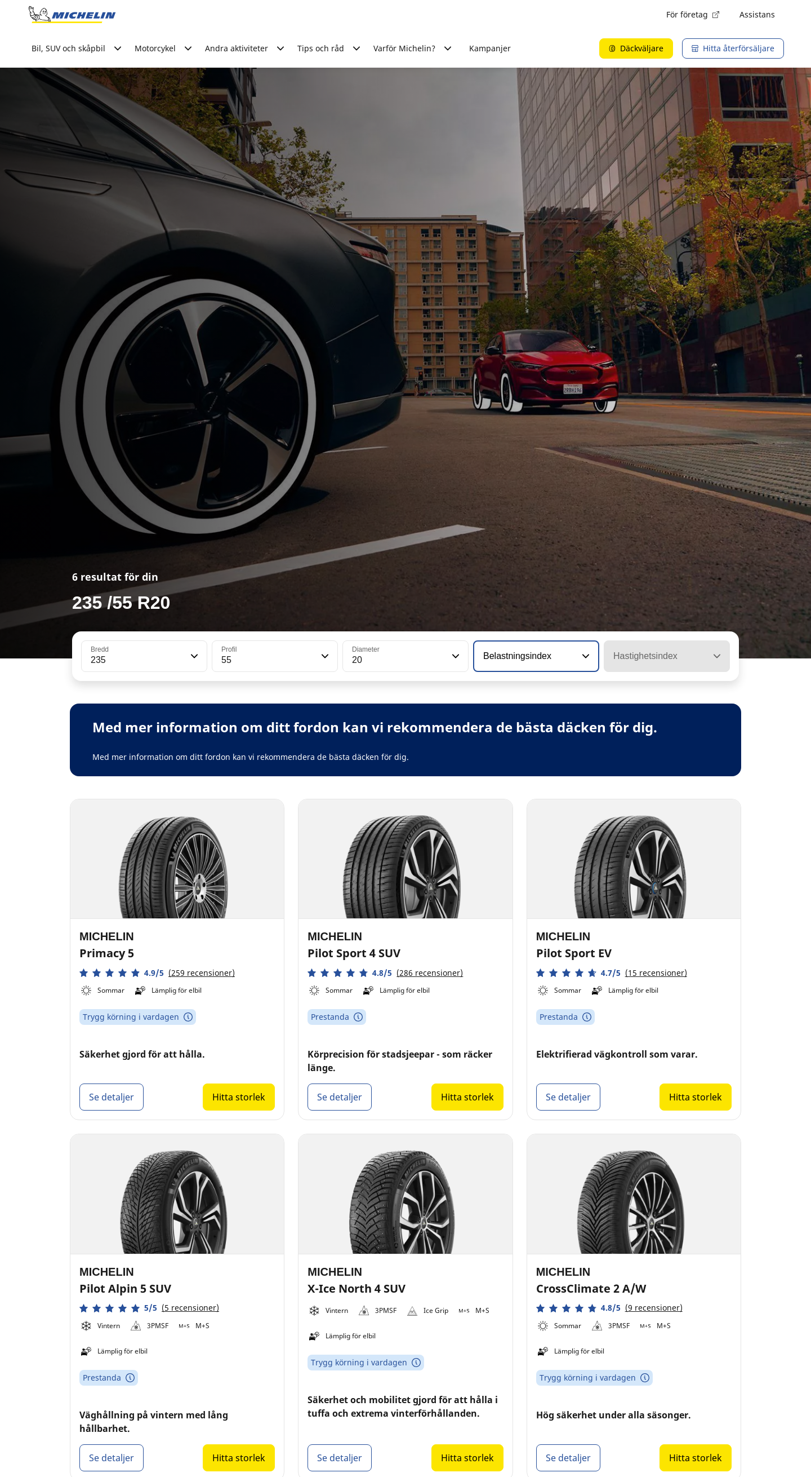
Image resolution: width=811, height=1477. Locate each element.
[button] (193, 656)
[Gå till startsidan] (72, 15)
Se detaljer (111, 1097)
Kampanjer (490, 48)
